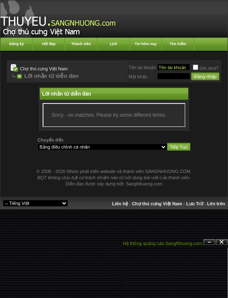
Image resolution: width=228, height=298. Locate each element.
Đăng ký (16, 44)
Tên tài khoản (142, 67)
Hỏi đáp (49, 44)
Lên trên (216, 203)
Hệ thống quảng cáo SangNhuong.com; (163, 243)
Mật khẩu (138, 76)
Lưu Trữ (194, 203)
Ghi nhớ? (205, 68)
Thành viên (81, 44)
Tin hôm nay (146, 44)
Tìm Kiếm (178, 44)
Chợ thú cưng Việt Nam (43, 68)
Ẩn (209, 242)
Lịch (113, 44)
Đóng (222, 242)
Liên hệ (120, 203)
